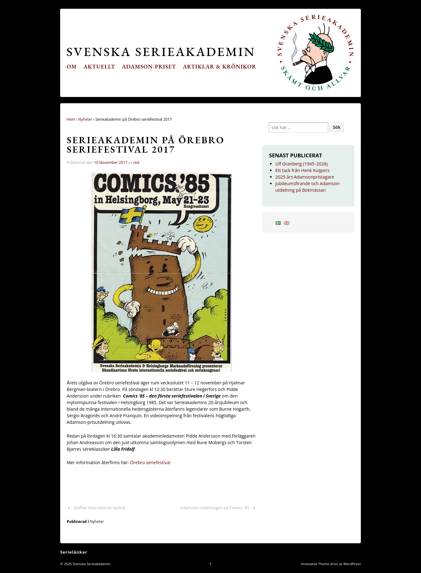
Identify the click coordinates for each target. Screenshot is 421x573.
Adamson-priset (149, 66)
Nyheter (85, 119)
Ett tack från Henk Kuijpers (302, 170)
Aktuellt (99, 66)
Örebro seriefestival (150, 462)
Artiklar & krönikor (220, 66)
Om (72, 66)
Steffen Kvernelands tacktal (99, 507)
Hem (71, 119)
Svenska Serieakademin (160, 51)
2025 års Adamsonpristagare (304, 177)
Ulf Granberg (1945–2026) (301, 164)
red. (136, 162)
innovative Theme (315, 563)
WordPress (352, 563)
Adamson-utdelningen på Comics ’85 (214, 507)
